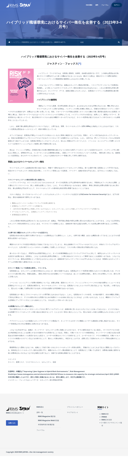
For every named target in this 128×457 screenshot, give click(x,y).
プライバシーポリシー (75, 407)
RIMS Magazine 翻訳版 (47, 416)
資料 (96, 5)
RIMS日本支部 (107, 420)
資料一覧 (39, 412)
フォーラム (104, 5)
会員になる (11, 423)
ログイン (117, 5)
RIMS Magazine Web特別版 (48, 420)
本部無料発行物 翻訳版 (46, 424)
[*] (79, 63)
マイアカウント (72, 412)
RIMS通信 (89, 5)
